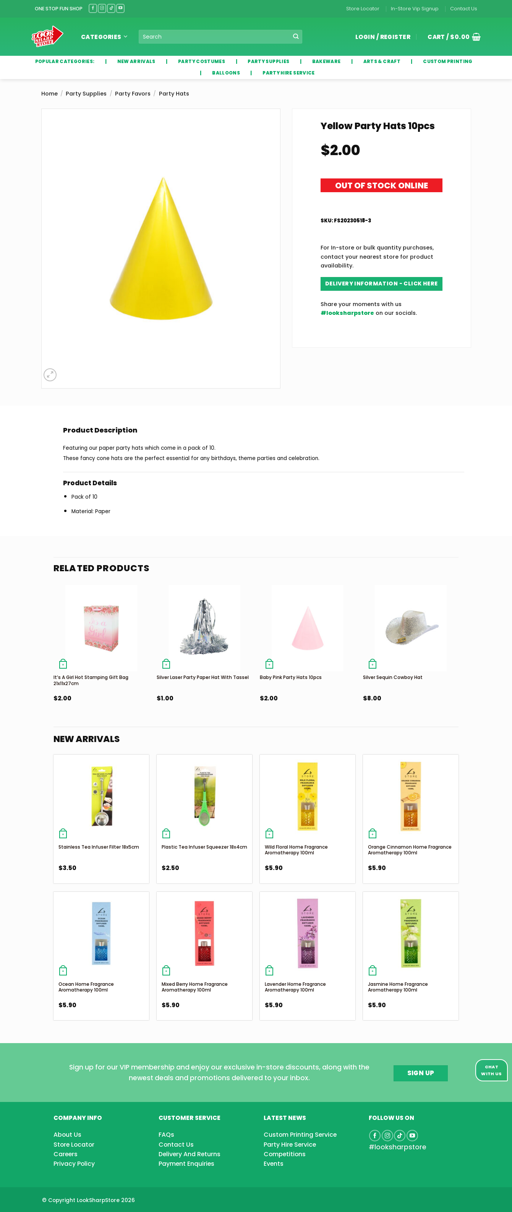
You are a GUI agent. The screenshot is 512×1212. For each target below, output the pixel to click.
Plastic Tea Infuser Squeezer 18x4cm (204, 847)
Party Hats (174, 93)
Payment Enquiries (186, 1163)
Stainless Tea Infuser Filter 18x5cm (98, 847)
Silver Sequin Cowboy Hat (393, 677)
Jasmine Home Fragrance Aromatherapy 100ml (398, 987)
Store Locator (362, 8)
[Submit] (296, 36)
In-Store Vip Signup (415, 8)
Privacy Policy (74, 1163)
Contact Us (463, 8)
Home (49, 93)
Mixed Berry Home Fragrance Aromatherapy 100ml (195, 987)
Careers (65, 1154)
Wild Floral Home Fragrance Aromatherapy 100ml (296, 850)
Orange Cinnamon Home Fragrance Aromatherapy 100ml (410, 850)
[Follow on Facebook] (93, 8)
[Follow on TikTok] (111, 8)
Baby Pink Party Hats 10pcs (291, 677)
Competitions (285, 1154)
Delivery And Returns (189, 1154)
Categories (104, 37)
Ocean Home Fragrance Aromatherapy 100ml (86, 987)
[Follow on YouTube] (120, 8)
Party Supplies (86, 93)
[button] (451, 36)
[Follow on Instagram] (102, 8)
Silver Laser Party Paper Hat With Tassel (203, 677)
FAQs (166, 1134)
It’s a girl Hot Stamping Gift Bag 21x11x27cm (90, 680)
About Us (67, 1134)
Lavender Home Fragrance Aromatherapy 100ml (295, 987)
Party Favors (133, 93)
